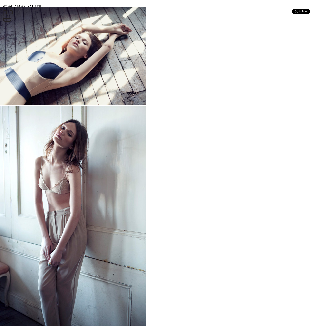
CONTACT (7, 5)
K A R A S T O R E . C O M (27, 5)
